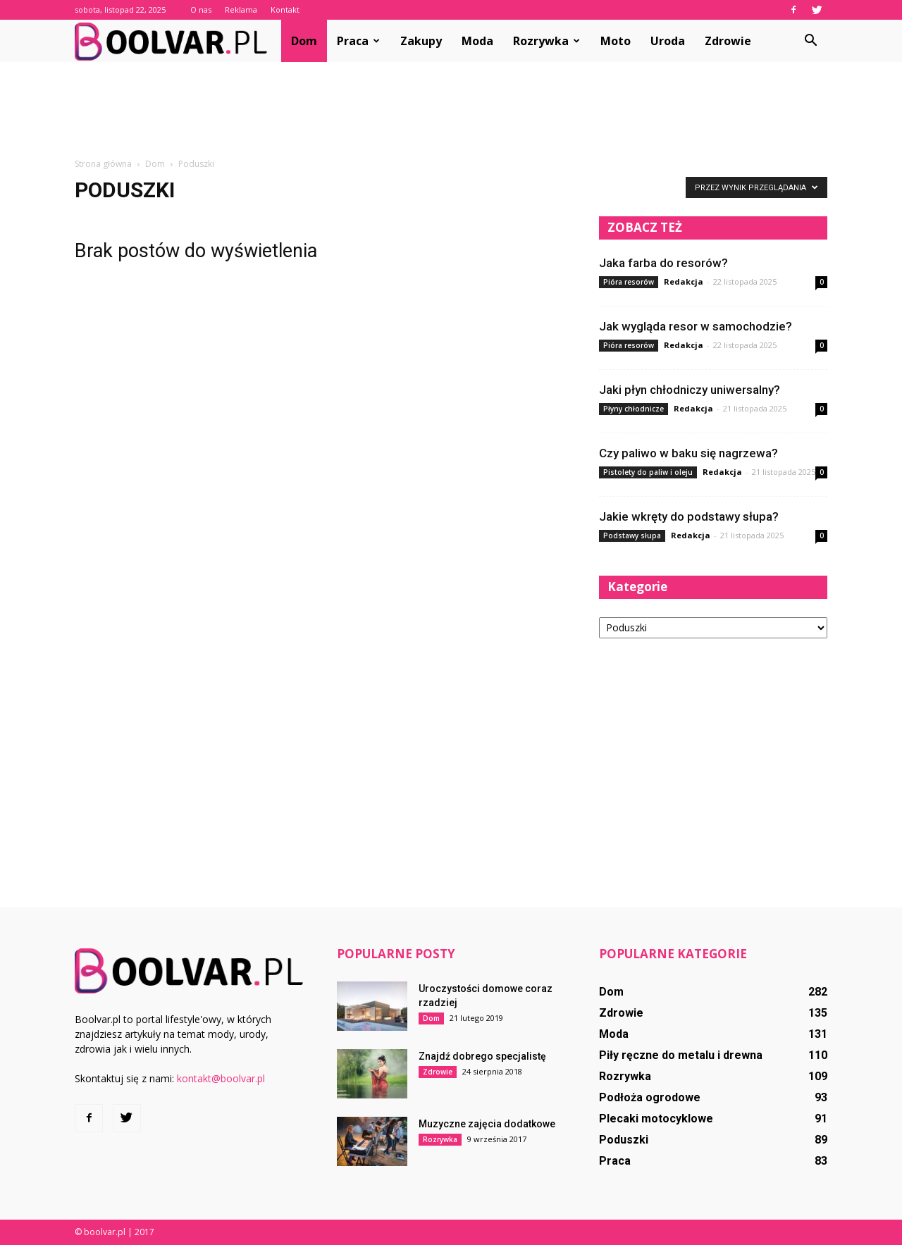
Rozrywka (546, 41)
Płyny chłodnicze (633, 409)
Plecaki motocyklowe (656, 1118)
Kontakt (285, 9)
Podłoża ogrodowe (649, 1097)
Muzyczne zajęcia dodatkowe (487, 1123)
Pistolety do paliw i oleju (648, 472)
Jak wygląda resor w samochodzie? (695, 326)
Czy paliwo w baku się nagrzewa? (688, 453)
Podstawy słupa (632, 535)
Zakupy (421, 41)
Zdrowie (728, 41)
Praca (358, 41)
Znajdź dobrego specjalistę (482, 1056)
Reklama (241, 9)
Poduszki (623, 1139)
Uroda (667, 41)
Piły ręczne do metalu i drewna (680, 1055)
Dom (304, 41)
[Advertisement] (451, 110)
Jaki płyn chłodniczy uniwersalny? (689, 390)
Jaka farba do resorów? (663, 263)
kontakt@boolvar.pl (221, 1078)
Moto (615, 41)
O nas (200, 9)
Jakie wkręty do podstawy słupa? (689, 516)
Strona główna (103, 164)
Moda (477, 41)
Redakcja (683, 281)
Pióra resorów (628, 282)
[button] (810, 41)
